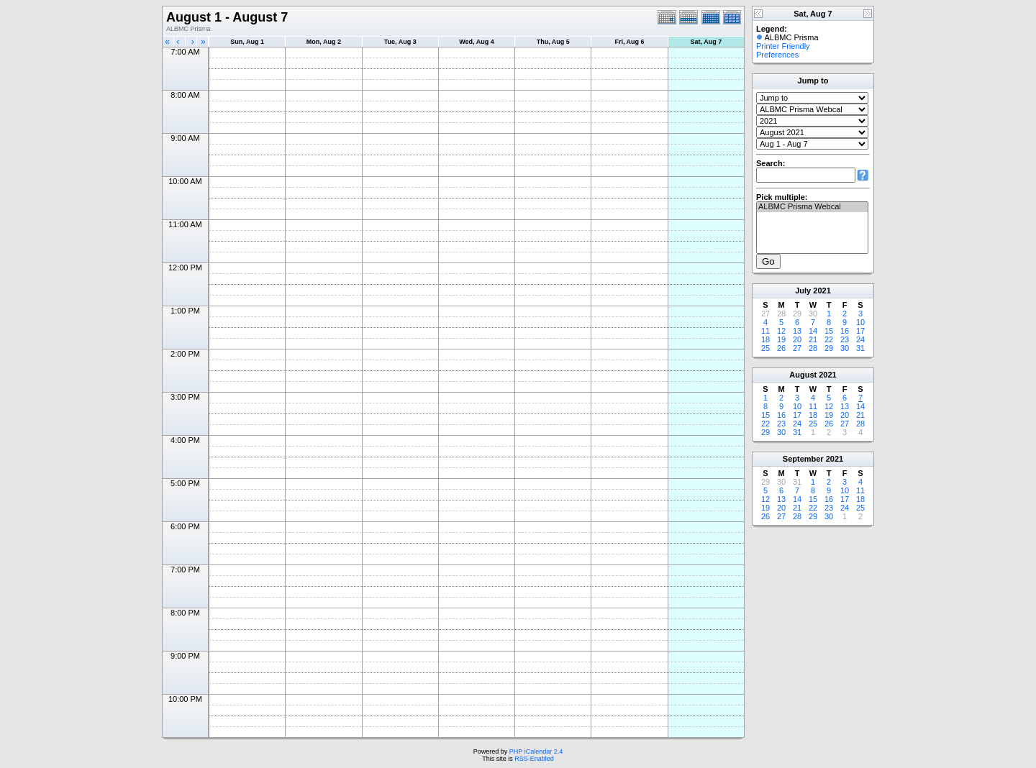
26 (781, 348)
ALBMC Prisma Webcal (812, 207)
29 (828, 348)
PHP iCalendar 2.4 (536, 751)
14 (813, 330)
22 (828, 339)
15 (828, 330)
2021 (821, 290)
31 (860, 348)
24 (860, 339)
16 (844, 330)
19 (781, 339)
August (803, 374)
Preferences (777, 54)
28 (813, 348)
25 (765, 348)
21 (813, 339)
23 (844, 339)
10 (860, 322)
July (803, 290)
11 (765, 330)
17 (860, 330)
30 (844, 348)
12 (781, 330)
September (803, 458)
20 (797, 339)
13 (797, 330)
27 (797, 348)
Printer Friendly (783, 46)
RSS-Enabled (534, 758)
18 (765, 339)
